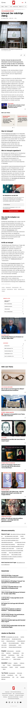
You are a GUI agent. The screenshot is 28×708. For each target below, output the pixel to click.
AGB (13, 693)
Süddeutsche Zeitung (16, 258)
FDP (20, 675)
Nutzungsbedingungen (6, 208)
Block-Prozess (21, 6)
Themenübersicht (21, 641)
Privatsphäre (12, 207)
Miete (18, 655)
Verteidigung (10, 675)
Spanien (15, 289)
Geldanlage (3, 655)
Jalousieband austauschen (7, 542)
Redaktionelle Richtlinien (7, 693)
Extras (6, 6)
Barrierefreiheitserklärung (16, 691)
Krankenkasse (11, 655)
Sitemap (4, 643)
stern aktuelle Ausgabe (14, 643)
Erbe (23, 653)
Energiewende (12, 673)
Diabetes (16, 663)
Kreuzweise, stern (5, 554)
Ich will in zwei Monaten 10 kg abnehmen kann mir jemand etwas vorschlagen (12, 550)
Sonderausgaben (12, 645)
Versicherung (20, 657)
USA (16, 675)
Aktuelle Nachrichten (16, 639)
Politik (2, 9)
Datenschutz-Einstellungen (13, 696)
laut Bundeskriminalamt (14, 263)
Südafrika (8, 657)
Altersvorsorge (10, 651)
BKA (20, 287)
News (3, 6)
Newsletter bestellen (13, 211)
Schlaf (16, 667)
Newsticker (5, 571)
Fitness (8, 665)
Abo (22, 2)
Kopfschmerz (4, 667)
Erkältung (22, 663)
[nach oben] (25, 688)
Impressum (7, 691)
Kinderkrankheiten (17, 665)
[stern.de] (13, 2)
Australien (18, 651)
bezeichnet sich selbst (10, 133)
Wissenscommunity (11, 641)
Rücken (11, 667)
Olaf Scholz (19, 673)
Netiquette (11, 695)
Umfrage (3, 675)
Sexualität (22, 667)
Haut (4, 665)
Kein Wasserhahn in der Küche (11, 536)
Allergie (9, 663)
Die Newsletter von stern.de (12, 637)
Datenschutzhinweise (20, 693)
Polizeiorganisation (15, 287)
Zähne (4, 669)
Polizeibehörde (8, 287)
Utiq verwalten (5, 695)
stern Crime (3, 647)
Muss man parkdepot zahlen (15, 552)
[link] (25, 2)
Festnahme (4, 289)
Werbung (5, 696)
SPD (13, 677)
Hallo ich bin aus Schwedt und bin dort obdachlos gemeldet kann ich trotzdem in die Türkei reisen (12, 546)
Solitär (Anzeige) (16, 659)
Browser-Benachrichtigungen (15, 647)
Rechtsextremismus (5, 677)
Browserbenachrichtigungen (13, 698)
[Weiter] (25, 7)
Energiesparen (16, 653)
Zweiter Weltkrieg (21, 289)
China (2, 653)
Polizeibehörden (10, 230)
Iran (11, 6)
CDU (17, 677)
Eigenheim (8, 653)
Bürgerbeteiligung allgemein (7, 558)
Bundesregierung (10, 289)
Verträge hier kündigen (19, 695)
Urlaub (13, 657)
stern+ (19, 645)
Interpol (3, 287)
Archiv (2, 641)
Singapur (3, 291)
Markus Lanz (15, 6)
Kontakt (21, 696)
